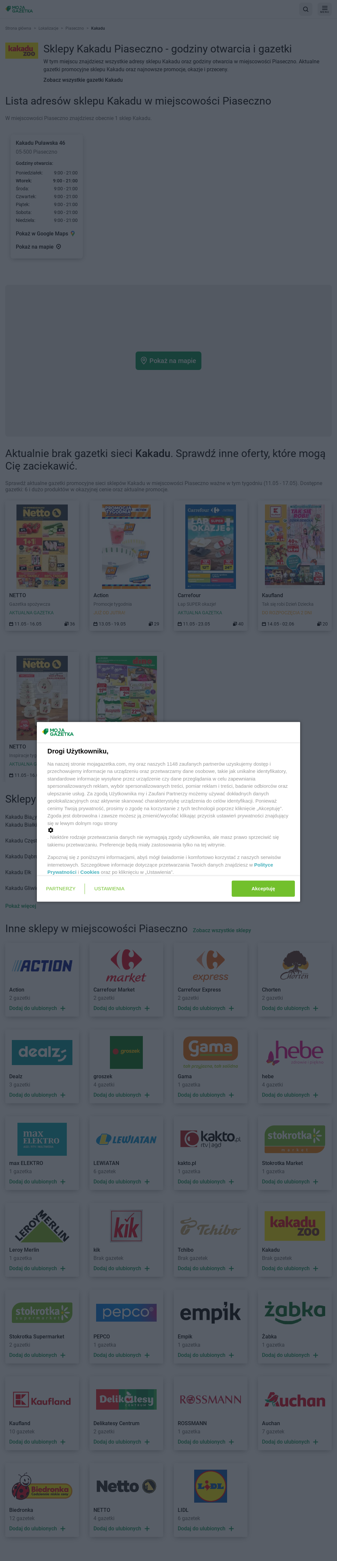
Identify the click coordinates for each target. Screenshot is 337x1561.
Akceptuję (263, 888)
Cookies (89, 872)
